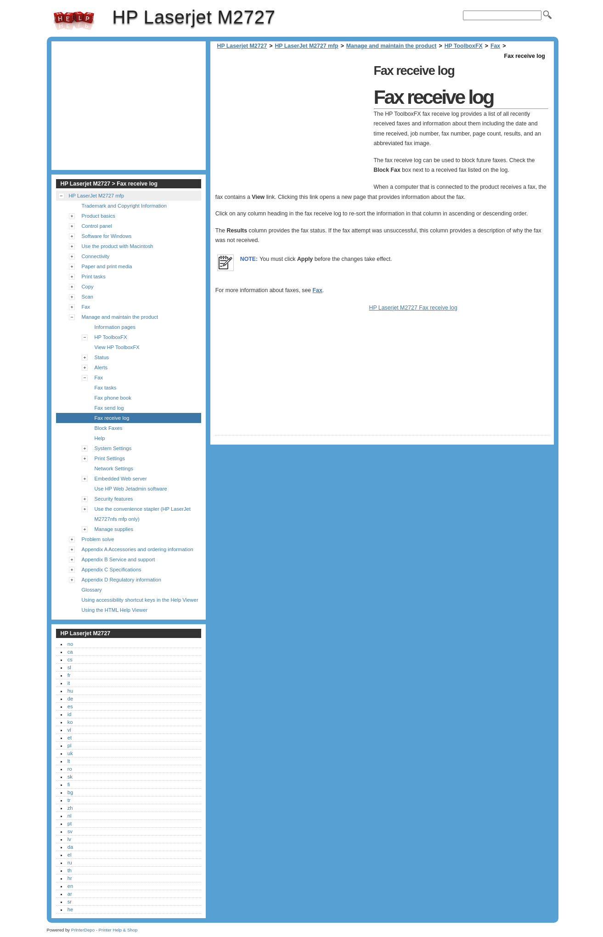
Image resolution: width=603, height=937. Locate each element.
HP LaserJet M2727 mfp (306, 46)
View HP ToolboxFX (117, 347)
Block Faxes (109, 428)
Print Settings (110, 458)
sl (69, 667)
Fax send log (109, 408)
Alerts (101, 367)
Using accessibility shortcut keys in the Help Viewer (140, 600)
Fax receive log (112, 418)
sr (70, 901)
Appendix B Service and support (118, 559)
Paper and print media (107, 266)
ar (70, 894)
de (70, 698)
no (70, 644)
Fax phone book (113, 398)
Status (102, 357)
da (70, 847)
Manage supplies (114, 529)
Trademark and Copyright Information (124, 206)
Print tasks (94, 276)
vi (69, 730)
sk (70, 776)
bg (70, 792)
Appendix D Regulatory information (122, 579)
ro (70, 769)
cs (70, 659)
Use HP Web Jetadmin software (131, 488)
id (70, 714)
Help (100, 438)
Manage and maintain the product (391, 46)
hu (70, 691)
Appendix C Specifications (111, 569)
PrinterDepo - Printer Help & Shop (104, 929)
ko (70, 722)
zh (70, 808)
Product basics (98, 216)
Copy (88, 286)
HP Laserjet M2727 (74, 20)
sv (70, 831)
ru (70, 862)
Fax (495, 46)
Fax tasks (106, 387)
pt (70, 823)
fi (69, 784)
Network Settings (114, 468)
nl (70, 815)
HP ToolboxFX (464, 46)
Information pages (115, 327)
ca (70, 652)
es (70, 706)
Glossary (92, 590)
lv (69, 839)
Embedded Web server (121, 478)
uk (70, 753)
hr (70, 878)
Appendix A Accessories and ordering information (137, 549)
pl (70, 745)
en (70, 886)
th (70, 870)
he (70, 909)
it (69, 683)
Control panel (97, 226)
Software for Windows (107, 236)
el (70, 855)
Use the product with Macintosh (117, 246)
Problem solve (98, 539)
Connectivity (96, 256)
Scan (88, 296)
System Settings (113, 448)
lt (69, 761)
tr (69, 800)
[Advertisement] (292, 125)
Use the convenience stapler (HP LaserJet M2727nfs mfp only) (143, 514)
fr (69, 675)
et (70, 737)
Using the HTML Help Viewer (115, 610)
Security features (114, 499)
